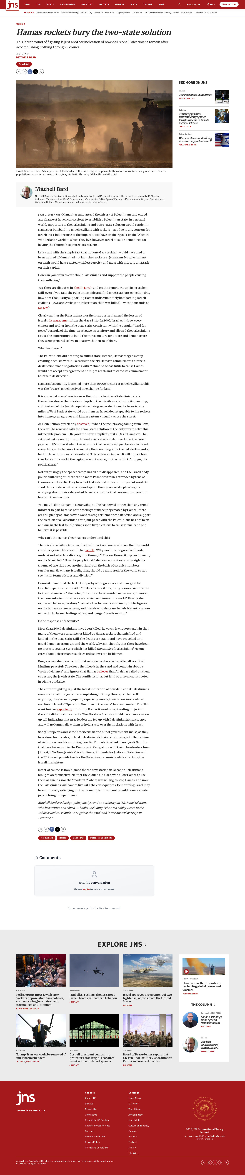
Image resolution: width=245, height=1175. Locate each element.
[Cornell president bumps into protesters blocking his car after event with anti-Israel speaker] (94, 1030)
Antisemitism (67, 4)
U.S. (39, 4)
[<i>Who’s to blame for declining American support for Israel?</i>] (222, 140)
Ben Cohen (206, 1026)
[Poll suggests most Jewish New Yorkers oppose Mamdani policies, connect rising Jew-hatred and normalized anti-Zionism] (41, 970)
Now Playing (186, 13)
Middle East (47, 837)
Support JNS (229, 4)
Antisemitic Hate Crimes (48, 13)
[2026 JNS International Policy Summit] (204, 1108)
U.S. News (20, 990)
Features (104, 4)
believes (102, 671)
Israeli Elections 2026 (104, 13)
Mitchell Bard (26, 57)
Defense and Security (101, 837)
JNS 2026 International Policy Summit (161, 13)
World (50, 4)
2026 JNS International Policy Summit (204, 1131)
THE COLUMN (204, 1004)
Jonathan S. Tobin (188, 145)
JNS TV (133, 4)
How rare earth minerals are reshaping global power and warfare (201, 986)
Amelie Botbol (33, 1061)
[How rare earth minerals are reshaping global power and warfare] (203, 966)
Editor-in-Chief (185, 134)
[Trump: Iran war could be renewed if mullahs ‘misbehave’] (41, 1030)
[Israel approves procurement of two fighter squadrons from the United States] (147, 970)
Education (137, 13)
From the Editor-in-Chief (206, 13)
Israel (27, 4)
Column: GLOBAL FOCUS (211, 1013)
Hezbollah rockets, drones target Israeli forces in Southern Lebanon (93, 996)
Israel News (75, 990)
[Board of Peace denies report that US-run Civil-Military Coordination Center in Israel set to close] (147, 1030)
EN (211, 4)
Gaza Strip (78, 837)
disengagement (59, 320)
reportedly (64, 709)
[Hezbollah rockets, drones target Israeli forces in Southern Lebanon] (94, 970)
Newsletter (193, 4)
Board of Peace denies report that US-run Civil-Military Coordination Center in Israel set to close (147, 1058)
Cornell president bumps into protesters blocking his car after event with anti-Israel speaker (92, 1058)
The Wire (147, 4)
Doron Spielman (190, 993)
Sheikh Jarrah (83, 287)
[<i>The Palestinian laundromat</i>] (222, 97)
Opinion (119, 4)
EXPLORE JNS (122, 944)
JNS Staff (74, 1002)
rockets (43, 308)
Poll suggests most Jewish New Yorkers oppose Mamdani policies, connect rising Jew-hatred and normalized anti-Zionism (40, 1000)
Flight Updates (123, 13)
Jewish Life (87, 4)
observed (83, 424)
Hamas (62, 837)
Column (182, 91)
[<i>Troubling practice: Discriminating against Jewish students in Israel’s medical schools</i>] (222, 116)
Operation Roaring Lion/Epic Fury (76, 13)
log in (86, 889)
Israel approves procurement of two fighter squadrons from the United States (147, 998)
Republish (24, 64)
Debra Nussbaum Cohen (27, 1008)
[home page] (12, 5)
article (89, 550)
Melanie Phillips (187, 98)
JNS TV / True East (190, 979)
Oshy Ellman (185, 126)
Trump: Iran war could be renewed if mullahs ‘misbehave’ (41, 1056)
